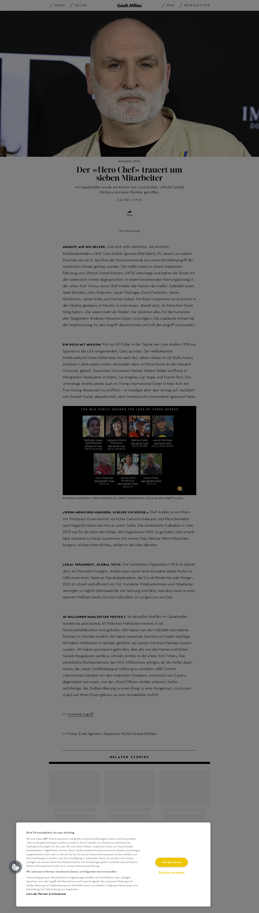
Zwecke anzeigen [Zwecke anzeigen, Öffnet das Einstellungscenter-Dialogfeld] (172, 872)
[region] (113, 864)
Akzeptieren (171, 862)
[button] (15, 867)
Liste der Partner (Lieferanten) (46, 894)
